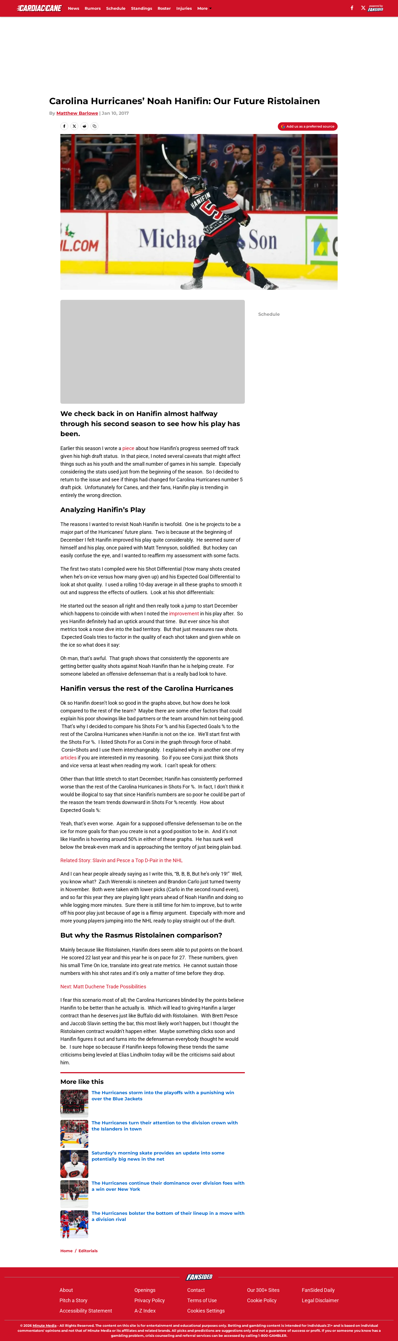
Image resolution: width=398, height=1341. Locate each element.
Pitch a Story (73, 1300)
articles (69, 758)
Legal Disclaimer (320, 1300)
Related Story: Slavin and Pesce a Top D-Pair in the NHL (121, 860)
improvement (184, 613)
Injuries (184, 8)
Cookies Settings (206, 1311)
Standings (141, 8)
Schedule (115, 8)
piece (128, 448)
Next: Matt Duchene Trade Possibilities (103, 986)
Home (66, 1250)
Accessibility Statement (86, 1311)
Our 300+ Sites (263, 1290)
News (73, 8)
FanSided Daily (318, 1290)
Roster (164, 8)
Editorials (88, 1250)
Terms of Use (202, 1300)
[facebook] (352, 8)
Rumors (93, 8)
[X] (363, 8)
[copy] (94, 126)
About (66, 1290)
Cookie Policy (262, 1300)
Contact (196, 1290)
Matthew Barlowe (77, 113)
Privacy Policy (149, 1300)
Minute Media (44, 1325)
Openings (144, 1290)
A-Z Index (145, 1311)
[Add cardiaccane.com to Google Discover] (308, 126)
